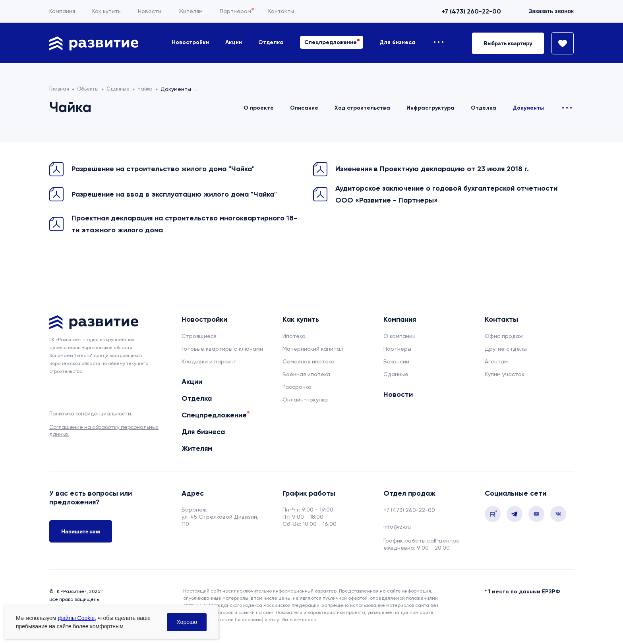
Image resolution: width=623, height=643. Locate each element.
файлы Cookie (76, 618)
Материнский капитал (312, 349)
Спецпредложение (330, 42)
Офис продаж (504, 336)
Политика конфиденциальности (90, 414)
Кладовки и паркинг (209, 361)
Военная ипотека (306, 374)
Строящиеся (199, 336)
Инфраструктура (430, 107)
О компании (399, 336)
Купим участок (504, 374)
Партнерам (235, 11)
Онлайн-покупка (305, 399)
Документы (528, 107)
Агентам (496, 361)
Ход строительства (362, 107)
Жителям (190, 11)
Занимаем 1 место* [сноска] (71, 355)
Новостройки (190, 42)
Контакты (281, 11)
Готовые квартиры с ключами (222, 349)
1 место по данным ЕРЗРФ (524, 591)
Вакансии (396, 361)
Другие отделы (506, 349)
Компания (62, 11)
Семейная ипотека (308, 361)
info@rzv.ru (397, 526)
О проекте (259, 107)
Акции (233, 42)
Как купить (106, 11)
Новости (149, 11)
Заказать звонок (551, 11)
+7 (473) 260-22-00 (471, 11)
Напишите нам (80, 533)
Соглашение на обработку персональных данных (104, 430)
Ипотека (294, 336)
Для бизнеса (397, 42)
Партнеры (397, 349)
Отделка (271, 42)
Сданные (395, 374)
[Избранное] (559, 43)
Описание (304, 107)
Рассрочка (297, 387)
